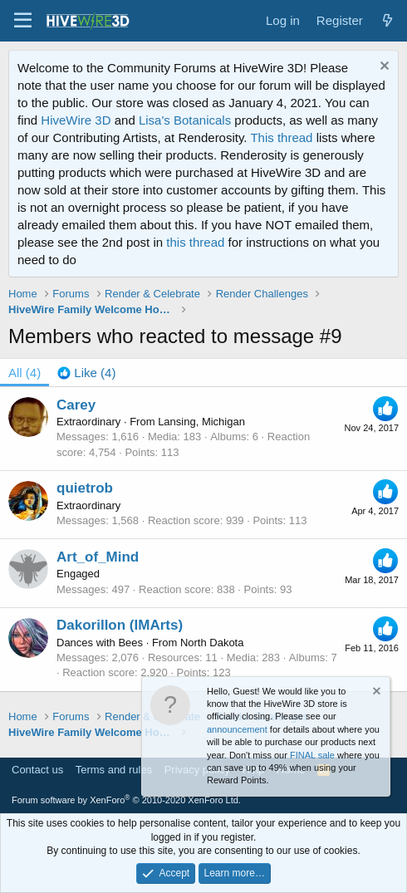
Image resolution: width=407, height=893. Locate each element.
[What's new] (387, 20)
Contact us (37, 769)
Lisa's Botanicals (185, 120)
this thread (195, 242)
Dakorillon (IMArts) (119, 625)
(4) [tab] (24, 373)
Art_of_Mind (97, 557)
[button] (22, 21)
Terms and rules (114, 769)
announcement (237, 729)
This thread (281, 137)
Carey (76, 405)
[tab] (86, 372)
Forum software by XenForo (126, 800)
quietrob (84, 488)
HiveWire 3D (75, 120)
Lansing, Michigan (201, 421)
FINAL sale (312, 755)
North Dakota (212, 642)
